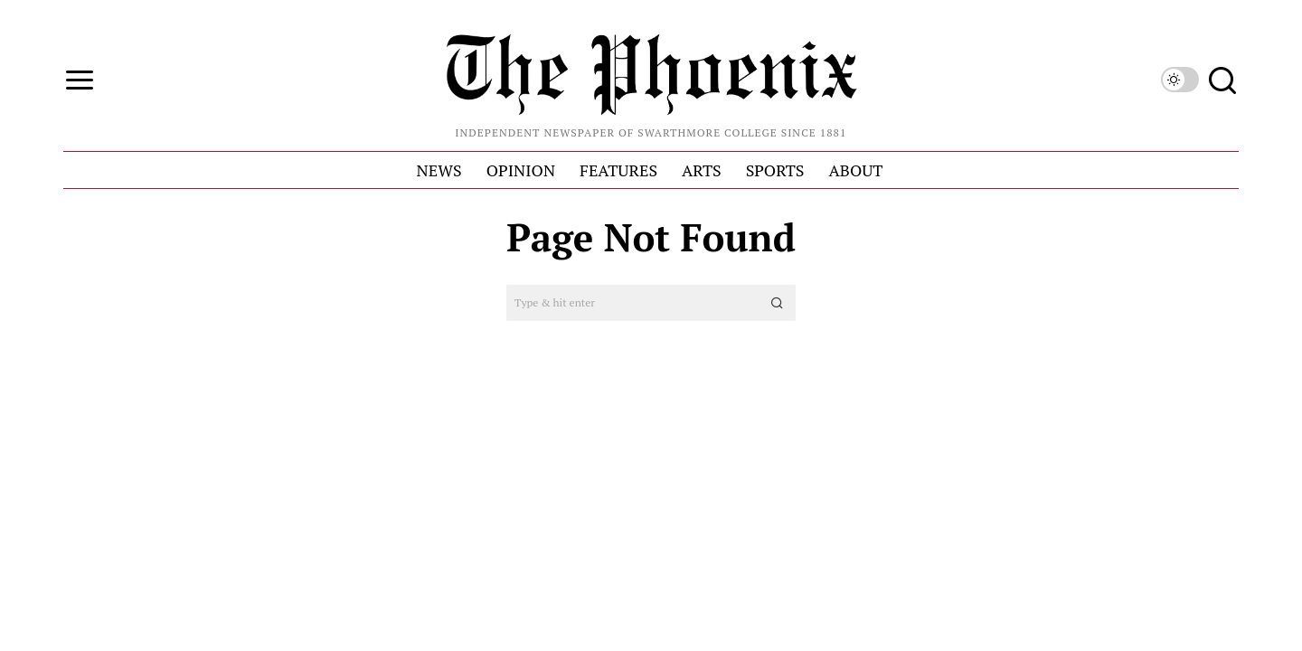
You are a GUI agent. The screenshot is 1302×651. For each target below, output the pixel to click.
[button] (778, 303)
